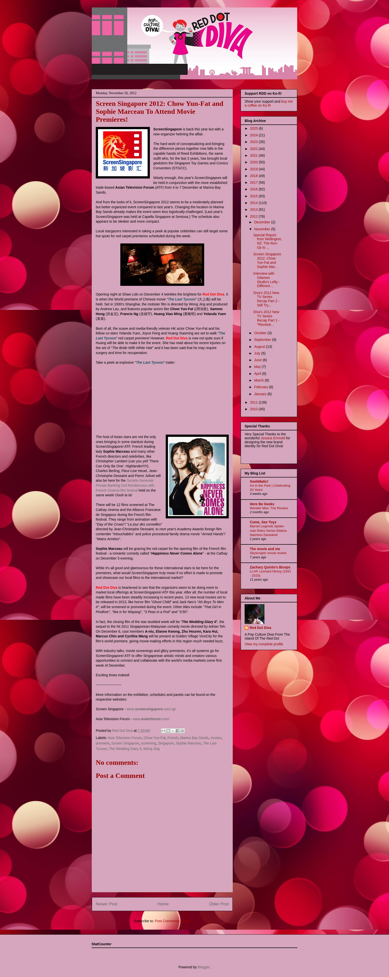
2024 (254, 135)
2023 (254, 142)
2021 (254, 155)
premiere (102, 743)
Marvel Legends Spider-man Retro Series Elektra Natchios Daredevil (268, 530)
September (263, 340)
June (258, 360)
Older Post (219, 904)
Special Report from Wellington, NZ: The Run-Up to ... (267, 241)
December (262, 222)
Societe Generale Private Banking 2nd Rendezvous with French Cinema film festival (125, 485)
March (259, 380)
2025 (254, 128)
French (172, 738)
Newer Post (106, 904)
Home (163, 904)
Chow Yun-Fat (154, 738)
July (257, 353)
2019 (254, 169)
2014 (254, 203)
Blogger (203, 967)
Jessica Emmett (273, 438)
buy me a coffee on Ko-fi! (269, 103)
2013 (254, 209)
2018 (254, 176)
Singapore (166, 743)
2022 (254, 149)
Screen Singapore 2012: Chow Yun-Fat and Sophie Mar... (267, 260)
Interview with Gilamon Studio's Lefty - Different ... (266, 279)
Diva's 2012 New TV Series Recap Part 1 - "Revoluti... (266, 318)
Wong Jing (151, 749)
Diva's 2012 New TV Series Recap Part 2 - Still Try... (266, 299)
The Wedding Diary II (125, 749)
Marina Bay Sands (194, 738)
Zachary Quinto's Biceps (270, 567)
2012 (254, 216)
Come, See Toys (263, 522)
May (257, 367)
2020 (254, 162)
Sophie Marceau (188, 743)
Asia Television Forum (125, 738)
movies (216, 738)
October (260, 333)
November (262, 229)
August (260, 347)
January (260, 394)
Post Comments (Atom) (173, 921)
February (261, 387)
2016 (254, 189)
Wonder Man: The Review (269, 508)
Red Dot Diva (260, 628)
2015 (254, 196)
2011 (254, 402)
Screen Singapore (125, 743)
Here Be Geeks (262, 504)
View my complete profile (264, 644)
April (258, 374)
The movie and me (265, 549)
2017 (254, 182)
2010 (254, 409)
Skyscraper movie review (268, 553)
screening (148, 743)
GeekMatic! (259, 481)
